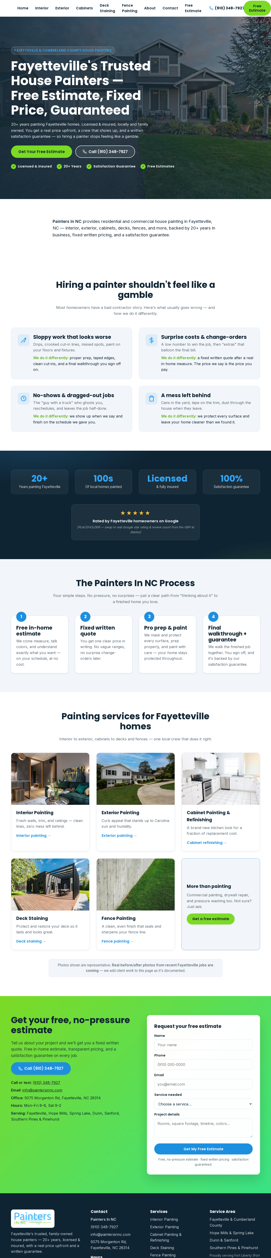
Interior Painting (164, 1219)
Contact (170, 8)
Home (22, 8)
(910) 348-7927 (46, 1087)
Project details (167, 1119)
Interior (42, 8)
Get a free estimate (210, 922)
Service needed (168, 1099)
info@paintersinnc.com (42, 1094)
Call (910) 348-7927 (105, 151)
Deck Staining (107, 8)
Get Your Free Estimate (41, 151)
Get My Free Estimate (203, 1153)
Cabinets (84, 8)
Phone (159, 1060)
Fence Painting (129, 8)
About (150, 8)
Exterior (62, 8)
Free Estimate (193, 8)
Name (159, 1040)
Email (159, 1079)
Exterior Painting (164, 1227)
